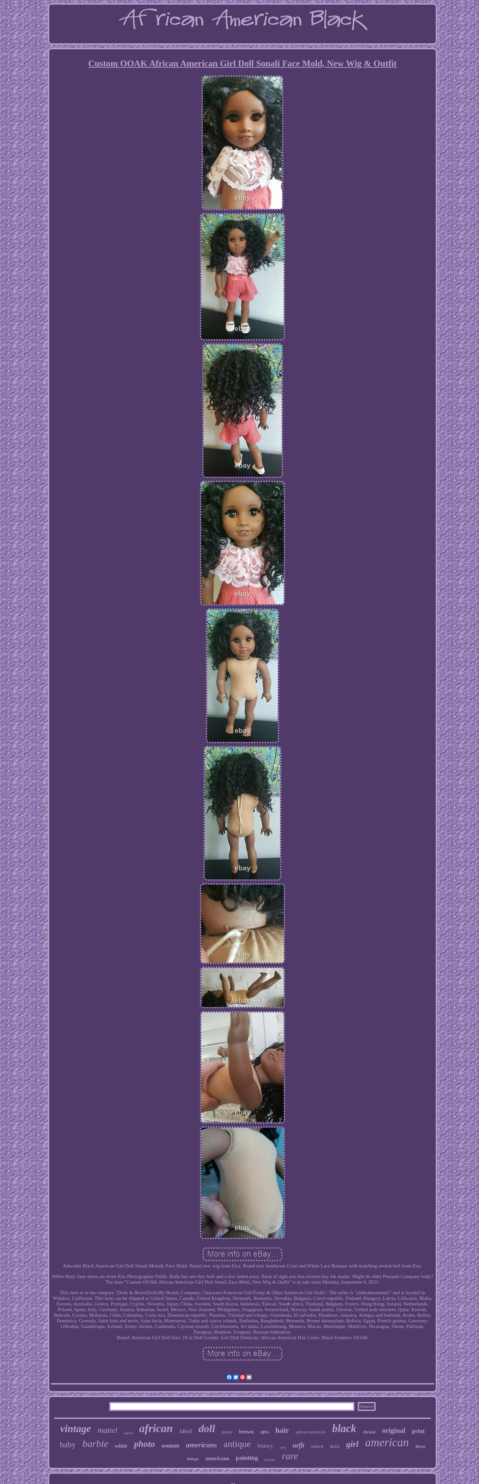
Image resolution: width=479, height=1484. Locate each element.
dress (420, 1446)
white (121, 1446)
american (387, 1442)
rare (290, 1456)
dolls (335, 1446)
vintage (75, 1428)
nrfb (298, 1445)
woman (170, 1445)
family (227, 1431)
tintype (193, 1459)
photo (144, 1444)
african (156, 1428)
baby (68, 1444)
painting (247, 1457)
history (265, 1446)
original (393, 1430)
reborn (317, 1446)
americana (217, 1458)
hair (282, 1430)
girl (352, 1444)
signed (128, 1433)
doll (207, 1428)
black (344, 1428)
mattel (107, 1430)
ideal (185, 1430)
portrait (270, 1460)
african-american (310, 1431)
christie (369, 1432)
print (418, 1431)
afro (264, 1431)
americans (201, 1445)
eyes (282, 1447)
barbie (95, 1443)
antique (237, 1444)
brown (246, 1431)
